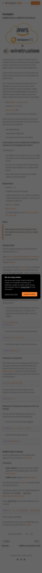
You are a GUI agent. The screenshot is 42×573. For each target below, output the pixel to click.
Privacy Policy (25, 287)
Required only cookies (11, 294)
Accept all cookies (29, 294)
